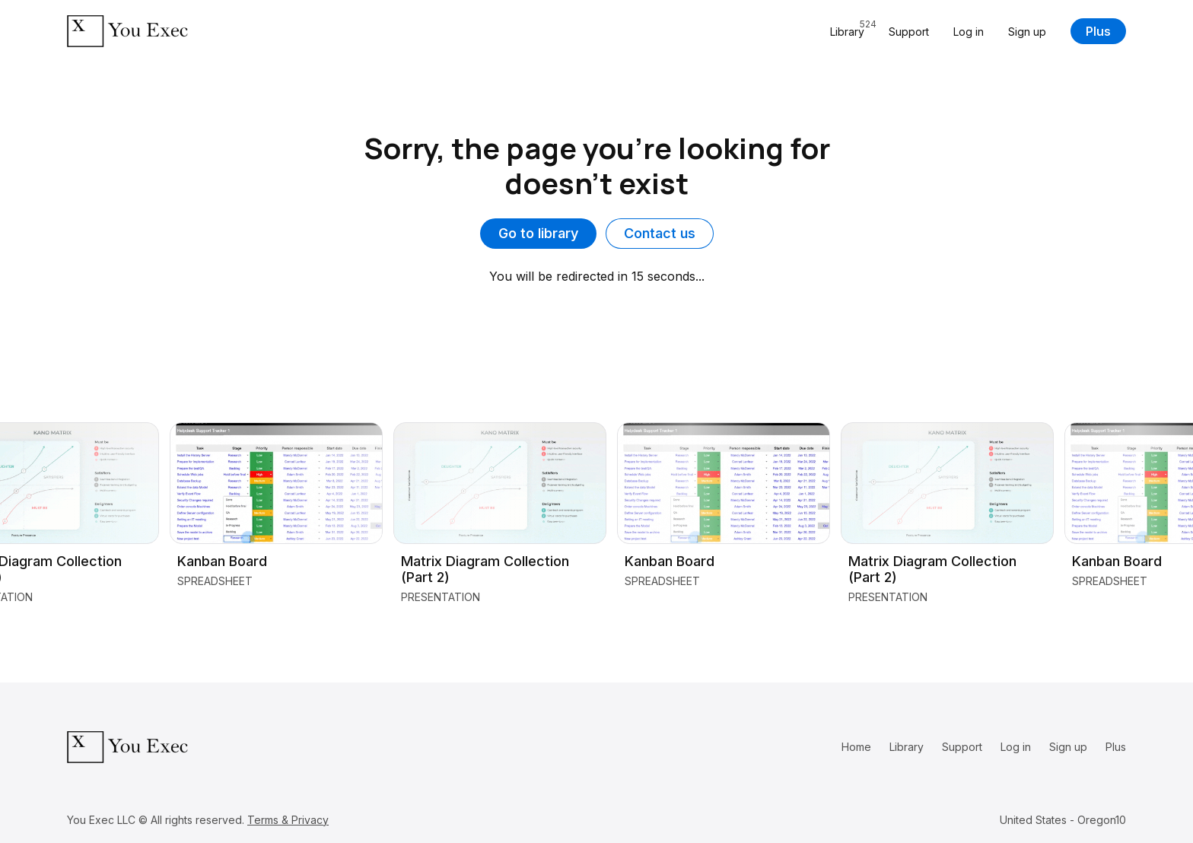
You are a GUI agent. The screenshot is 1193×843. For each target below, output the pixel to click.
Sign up (1027, 31)
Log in (968, 31)
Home (856, 746)
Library (906, 746)
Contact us (659, 233)
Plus (1098, 31)
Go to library (538, 233)
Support (909, 31)
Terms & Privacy (288, 819)
